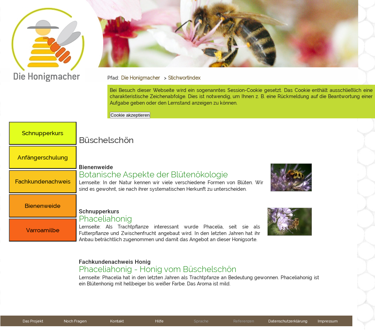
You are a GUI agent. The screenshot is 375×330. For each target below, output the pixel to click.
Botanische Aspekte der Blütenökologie (153, 174)
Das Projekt (33, 321)
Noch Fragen (75, 321)
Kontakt (117, 321)
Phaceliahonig (105, 219)
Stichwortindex (184, 78)
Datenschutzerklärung (287, 321)
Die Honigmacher (140, 78)
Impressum (328, 321)
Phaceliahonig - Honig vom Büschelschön (157, 269)
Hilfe (159, 321)
